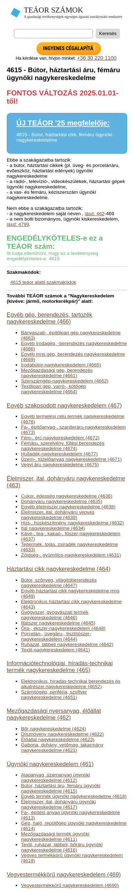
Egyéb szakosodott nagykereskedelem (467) (64, 405)
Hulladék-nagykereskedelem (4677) (59, 454)
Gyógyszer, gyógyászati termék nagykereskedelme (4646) (55, 615)
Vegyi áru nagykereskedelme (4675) (60, 464)
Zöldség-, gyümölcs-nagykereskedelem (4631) (71, 555)
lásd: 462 (94, 213)
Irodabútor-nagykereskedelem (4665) (61, 364)
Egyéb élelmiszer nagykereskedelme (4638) (68, 506)
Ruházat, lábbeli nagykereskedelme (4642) (67, 644)
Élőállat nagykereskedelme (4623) (58, 739)
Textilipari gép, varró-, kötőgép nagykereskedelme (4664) (53, 389)
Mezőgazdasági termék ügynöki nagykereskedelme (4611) (55, 836)
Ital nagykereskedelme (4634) (53, 528)
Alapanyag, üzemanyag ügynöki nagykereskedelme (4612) (55, 777)
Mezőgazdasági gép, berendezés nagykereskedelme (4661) (57, 372)
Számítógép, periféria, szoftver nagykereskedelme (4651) (54, 694)
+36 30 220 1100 (96, 58)
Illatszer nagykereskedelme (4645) (58, 623)
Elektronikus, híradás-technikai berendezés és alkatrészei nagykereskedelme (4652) (70, 684)
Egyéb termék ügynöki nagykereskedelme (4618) (73, 796)
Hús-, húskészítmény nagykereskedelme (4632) (72, 523)
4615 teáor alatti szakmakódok (43, 282)
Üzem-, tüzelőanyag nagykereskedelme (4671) (71, 459)
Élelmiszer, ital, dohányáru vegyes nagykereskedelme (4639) (58, 514)
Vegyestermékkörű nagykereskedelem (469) (64, 874)
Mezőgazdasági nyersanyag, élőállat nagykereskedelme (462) (54, 714)
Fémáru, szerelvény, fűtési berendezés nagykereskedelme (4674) (62, 445)
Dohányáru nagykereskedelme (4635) (61, 501)
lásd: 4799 (18, 224)
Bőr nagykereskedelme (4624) (53, 728)
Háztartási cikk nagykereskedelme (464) (58, 569)
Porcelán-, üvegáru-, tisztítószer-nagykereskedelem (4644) (56, 636)
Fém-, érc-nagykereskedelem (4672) (60, 437)
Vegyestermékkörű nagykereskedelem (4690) (70, 885)
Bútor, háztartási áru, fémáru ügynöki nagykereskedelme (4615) (60, 788)
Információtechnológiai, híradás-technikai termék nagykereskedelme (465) (60, 666)
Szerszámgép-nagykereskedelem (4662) (65, 381)
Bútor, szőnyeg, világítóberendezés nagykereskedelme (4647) (59, 582)
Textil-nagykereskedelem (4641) (55, 649)
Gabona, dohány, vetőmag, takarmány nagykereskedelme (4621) (62, 747)
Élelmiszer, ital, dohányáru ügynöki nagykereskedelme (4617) (58, 804)
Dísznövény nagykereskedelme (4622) (62, 734)
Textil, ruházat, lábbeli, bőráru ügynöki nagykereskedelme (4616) (62, 847)
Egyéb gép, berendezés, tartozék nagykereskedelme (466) (49, 318)
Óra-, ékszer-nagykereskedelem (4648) (63, 628)
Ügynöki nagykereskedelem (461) (50, 764)
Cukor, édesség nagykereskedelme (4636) (66, 496)
